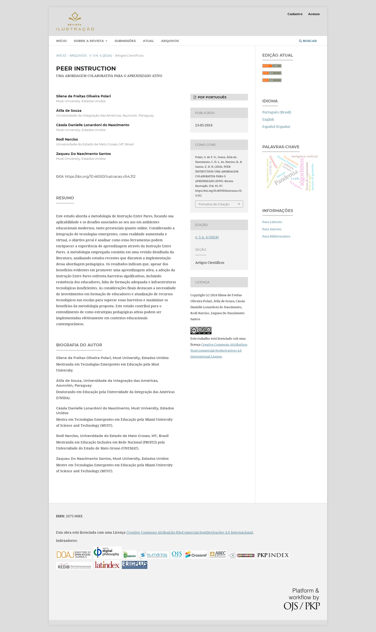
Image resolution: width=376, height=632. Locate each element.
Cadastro (295, 14)
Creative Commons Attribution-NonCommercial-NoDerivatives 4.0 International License (219, 350)
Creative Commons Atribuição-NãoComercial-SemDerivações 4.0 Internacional (189, 532)
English (268, 119)
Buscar (308, 41)
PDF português (211, 97)
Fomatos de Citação (214, 204)
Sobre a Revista (89, 41)
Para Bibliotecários (276, 236)
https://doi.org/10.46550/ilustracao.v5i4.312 (100, 176)
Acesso (314, 14)
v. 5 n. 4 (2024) (100, 55)
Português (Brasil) (276, 112)
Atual (148, 41)
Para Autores (272, 229)
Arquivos (170, 41)
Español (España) (276, 126)
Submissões (125, 41)
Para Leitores (272, 222)
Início (61, 41)
